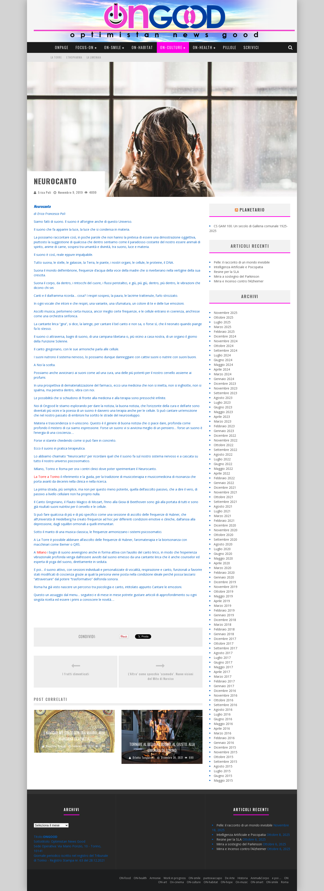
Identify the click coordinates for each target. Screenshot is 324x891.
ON (286, 878)
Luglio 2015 (222, 771)
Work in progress (175, 878)
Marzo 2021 (222, 516)
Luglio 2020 (222, 549)
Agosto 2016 (223, 709)
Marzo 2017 (222, 676)
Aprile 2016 (222, 728)
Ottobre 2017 (223, 643)
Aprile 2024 (222, 369)
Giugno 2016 (223, 719)
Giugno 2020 (223, 553)
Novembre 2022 (225, 440)
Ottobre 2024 (223, 346)
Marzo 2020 (222, 568)
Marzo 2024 (222, 374)
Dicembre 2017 (225, 639)
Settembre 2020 (225, 539)
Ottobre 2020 (223, 535)
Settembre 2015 (225, 761)
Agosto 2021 (223, 506)
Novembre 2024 (225, 341)
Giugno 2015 (223, 776)
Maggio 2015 (223, 780)
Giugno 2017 (223, 662)
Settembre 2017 (225, 648)
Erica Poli (44, 192)
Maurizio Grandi (56, 746)
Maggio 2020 (223, 558)
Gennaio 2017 (224, 686)
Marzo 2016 (222, 733)
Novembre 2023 (225, 388)
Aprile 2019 (222, 601)
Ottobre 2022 (223, 445)
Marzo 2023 (222, 421)
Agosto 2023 (223, 398)
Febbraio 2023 (224, 426)
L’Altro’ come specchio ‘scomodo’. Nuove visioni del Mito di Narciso (160, 676)
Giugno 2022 (223, 464)
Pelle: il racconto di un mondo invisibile (242, 262)
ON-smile (112, 47)
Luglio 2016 (222, 714)
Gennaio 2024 (224, 379)
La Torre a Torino (47, 477)
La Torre (56, 57)
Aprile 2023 (222, 416)
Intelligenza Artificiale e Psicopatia (238, 267)
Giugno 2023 (223, 407)
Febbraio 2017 (224, 681)
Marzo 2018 (222, 624)
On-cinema (177, 882)
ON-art (162, 882)
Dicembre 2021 (225, 487)
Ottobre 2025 (223, 317)
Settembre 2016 (225, 705)
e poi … (276, 878)
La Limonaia (94, 57)
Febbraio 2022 (224, 478)
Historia (243, 878)
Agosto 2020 (223, 544)
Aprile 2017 (222, 672)
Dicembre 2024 (225, 336)
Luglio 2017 (222, 657)
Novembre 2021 (225, 492)
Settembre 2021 (225, 502)
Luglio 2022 (222, 459)
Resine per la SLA (226, 272)
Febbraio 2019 (224, 610)
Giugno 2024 (223, 360)
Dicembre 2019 (225, 582)
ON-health (202, 47)
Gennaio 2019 (224, 615)
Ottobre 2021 (223, 497)
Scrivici (251, 47)
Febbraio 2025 (224, 331)
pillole (229, 47)
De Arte (230, 878)
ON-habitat (142, 47)
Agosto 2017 (223, 653)
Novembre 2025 (225, 312)
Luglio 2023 (222, 402)
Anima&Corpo (260, 878)
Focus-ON (85, 47)
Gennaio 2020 (224, 577)
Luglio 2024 (222, 355)
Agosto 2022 (223, 454)
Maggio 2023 (223, 412)
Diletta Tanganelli (144, 757)
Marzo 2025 (222, 327)
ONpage (61, 47)
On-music (242, 882)
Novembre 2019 (225, 587)
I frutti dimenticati (75, 673)
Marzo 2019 (222, 605)
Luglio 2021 (222, 511)
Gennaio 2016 (224, 742)
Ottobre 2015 (223, 757)
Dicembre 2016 (225, 690)
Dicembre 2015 (225, 747)
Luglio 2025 (222, 322)
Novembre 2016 (225, 695)
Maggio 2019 (223, 596)
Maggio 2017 (223, 667)
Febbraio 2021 (224, 520)
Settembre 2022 (225, 450)
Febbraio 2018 (224, 629)
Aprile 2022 (222, 473)
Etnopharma (74, 57)
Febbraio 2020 (224, 572)
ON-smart (257, 882)
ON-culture (171, 47)
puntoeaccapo (212, 878)
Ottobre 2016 (223, 700)
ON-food (125, 878)
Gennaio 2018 (224, 634)
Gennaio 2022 (224, 483)
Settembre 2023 (225, 393)
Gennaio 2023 (224, 431)
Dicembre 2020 (225, 525)
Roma (284, 882)
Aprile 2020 (222, 563)
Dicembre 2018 (225, 620)
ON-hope (227, 882)
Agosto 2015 (223, 766)
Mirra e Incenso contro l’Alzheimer (238, 281)
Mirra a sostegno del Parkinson (236, 276)
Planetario (252, 210)
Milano (42, 552)
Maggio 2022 (223, 468)
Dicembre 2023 (225, 383)
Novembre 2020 (225, 530)
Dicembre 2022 (225, 435)
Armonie (155, 878)
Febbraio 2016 (224, 738)
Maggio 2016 (223, 724)
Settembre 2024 (225, 350)
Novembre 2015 (225, 752)
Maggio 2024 (223, 364)
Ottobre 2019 (223, 591)
